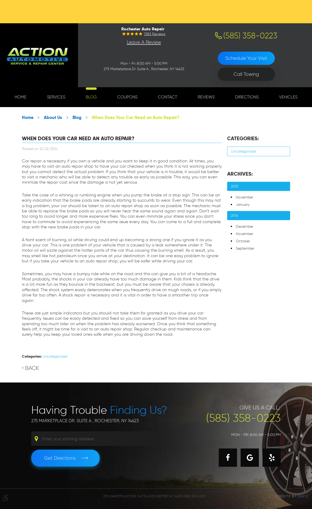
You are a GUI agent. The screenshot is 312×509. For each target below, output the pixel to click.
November (244, 197)
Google (250, 457)
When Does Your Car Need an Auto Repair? (135, 117)
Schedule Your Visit (246, 58)
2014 (234, 215)
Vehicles (288, 97)
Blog (91, 97)
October (243, 241)
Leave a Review (144, 42)
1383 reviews (154, 34)
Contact (167, 97)
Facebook (228, 457)
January (243, 204)
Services (56, 97)
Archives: (240, 174)
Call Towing (246, 74)
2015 (234, 186)
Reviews (206, 97)
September (245, 248)
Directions (247, 97)
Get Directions (60, 458)
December (244, 226)
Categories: (243, 138)
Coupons (127, 97)
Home (20, 97)
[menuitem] (20, 97)
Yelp (272, 457)
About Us (53, 117)
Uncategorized (54, 356)
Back (32, 368)
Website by (292, 496)
